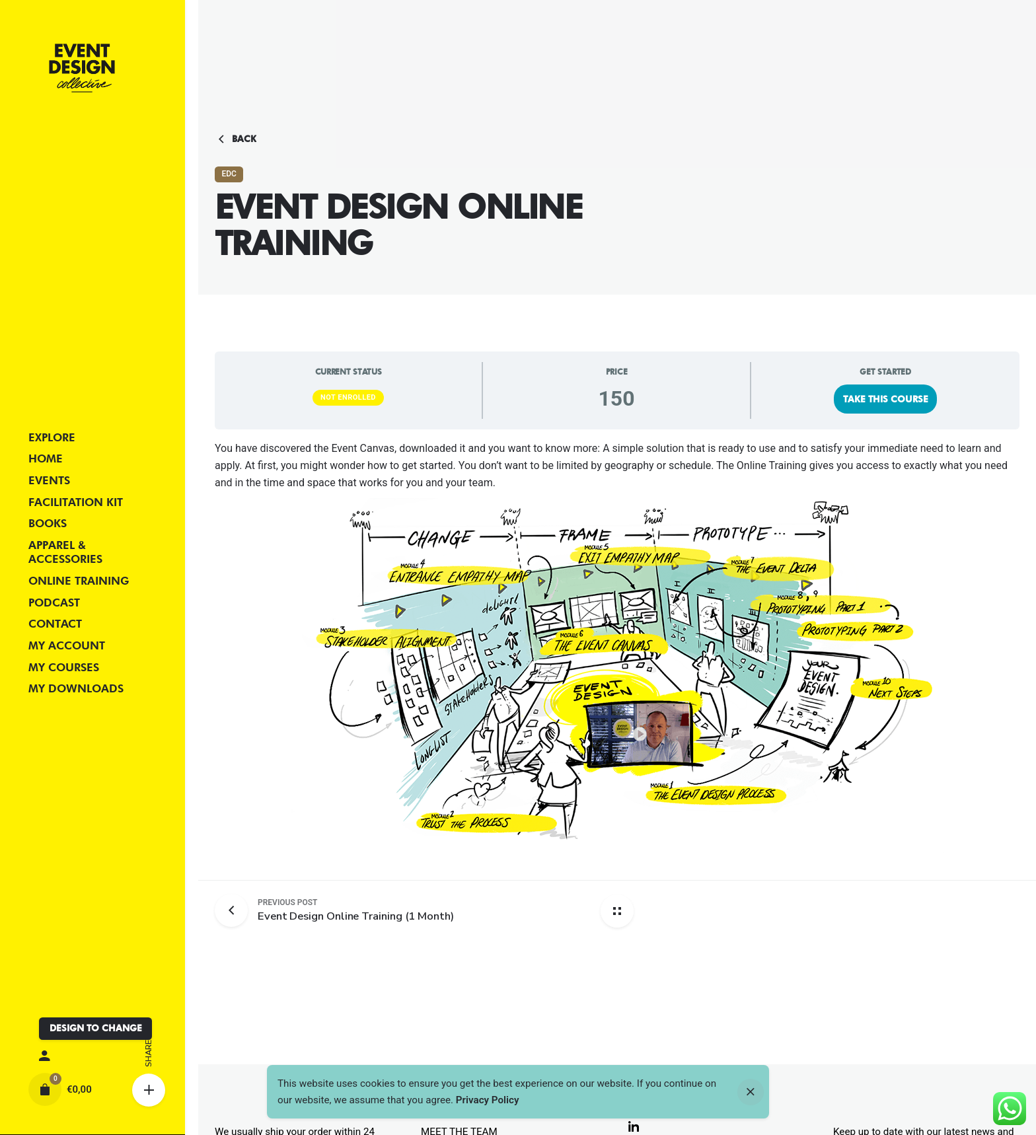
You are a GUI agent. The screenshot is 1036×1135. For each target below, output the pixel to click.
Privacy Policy (487, 1100)
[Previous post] (236, 910)
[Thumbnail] (81, 68)
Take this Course (885, 399)
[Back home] (617, 911)
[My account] (92, 1056)
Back (235, 139)
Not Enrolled (348, 397)
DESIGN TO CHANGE (96, 1028)
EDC (228, 173)
